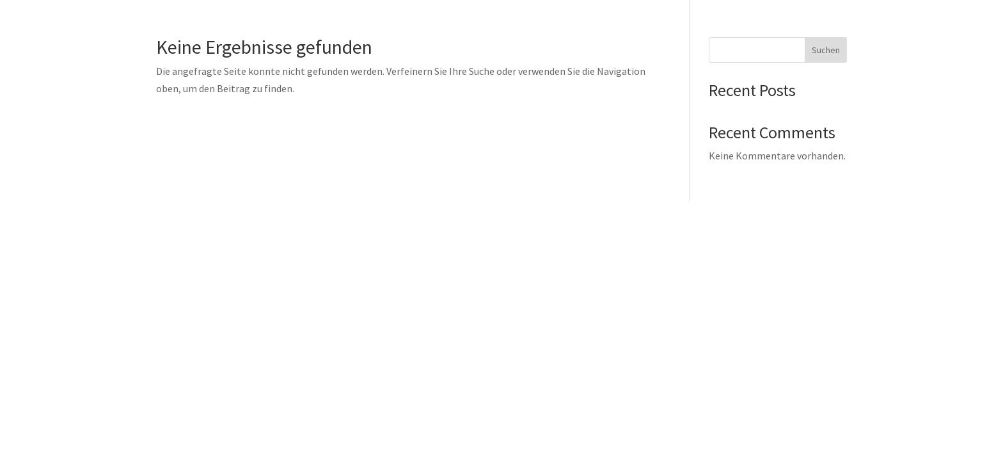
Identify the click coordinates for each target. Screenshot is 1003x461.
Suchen (826, 50)
